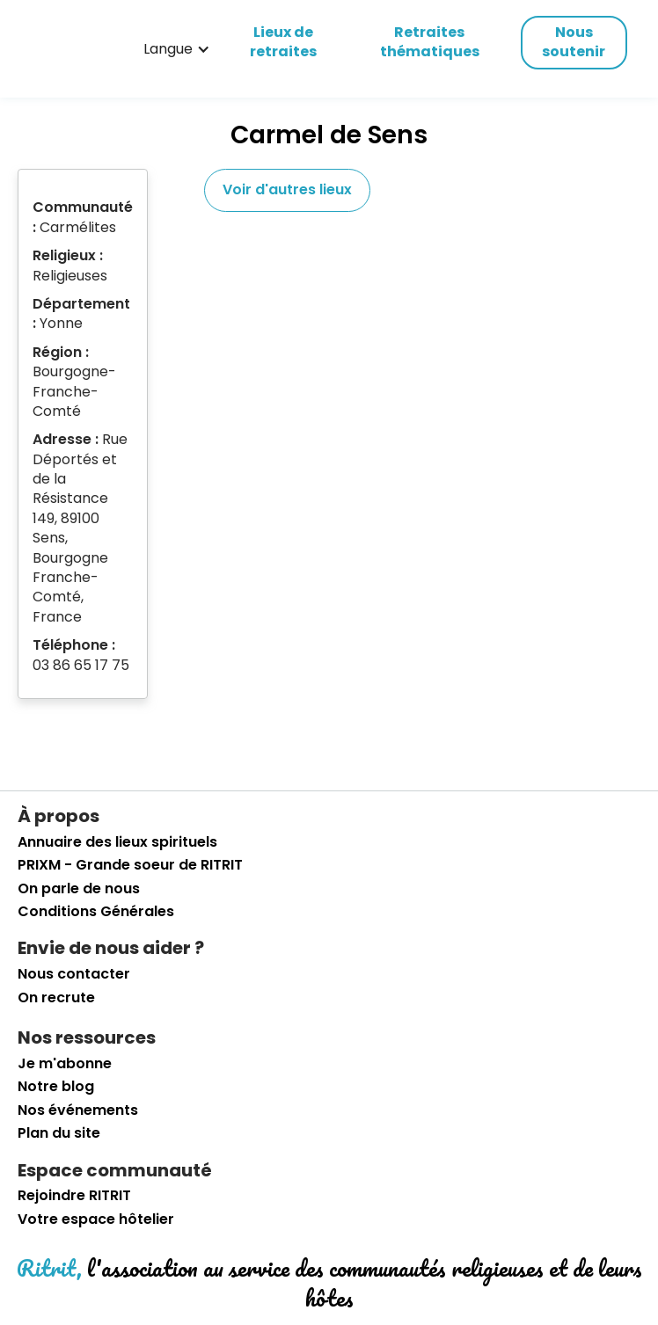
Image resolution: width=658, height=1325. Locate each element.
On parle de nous (79, 889)
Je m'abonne (65, 1064)
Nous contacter (74, 974)
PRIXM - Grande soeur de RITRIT (130, 865)
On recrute (56, 998)
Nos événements (78, 1110)
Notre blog (56, 1086)
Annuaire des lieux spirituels (117, 842)
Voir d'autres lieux (287, 189)
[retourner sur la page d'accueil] (48, 49)
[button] (177, 49)
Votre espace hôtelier (96, 1219)
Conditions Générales (96, 911)
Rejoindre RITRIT (74, 1195)
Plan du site (59, 1133)
